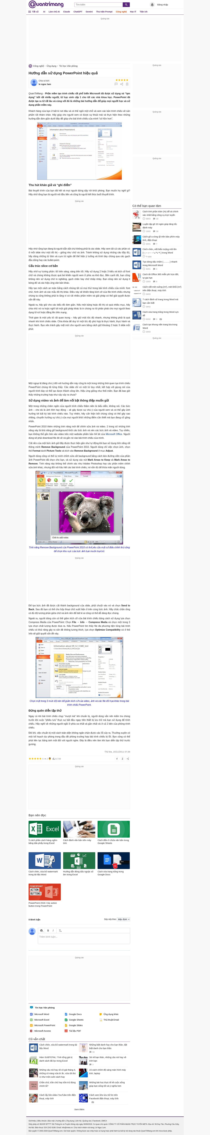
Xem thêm (79, 1109)
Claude (66, 12)
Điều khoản (41, 1121)
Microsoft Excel (39, 1019)
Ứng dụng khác (109, 1014)
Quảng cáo (87, 1121)
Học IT (133, 12)
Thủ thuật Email (109, 1019)
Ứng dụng (51, 66)
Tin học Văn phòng (68, 66)
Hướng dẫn (60, 1121)
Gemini (89, 12)
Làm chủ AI (54, 12)
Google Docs (73, 1014)
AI (44, 12)
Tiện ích (143, 12)
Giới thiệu (32, 1121)
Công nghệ (121, 12)
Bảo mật (51, 1121)
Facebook (96, 1121)
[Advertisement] (105, 40)
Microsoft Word (39, 1014)
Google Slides (74, 1025)
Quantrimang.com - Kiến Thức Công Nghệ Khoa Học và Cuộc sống (46, 4)
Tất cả (35, 11)
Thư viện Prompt (104, 12)
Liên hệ (78, 1121)
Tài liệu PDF (73, 1030)
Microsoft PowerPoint (42, 1025)
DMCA (104, 1121)
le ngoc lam (45, 84)
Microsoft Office (114, 434)
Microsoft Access (40, 1030)
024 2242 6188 (50, 1128)
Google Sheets (74, 1019)
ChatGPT (78, 12)
